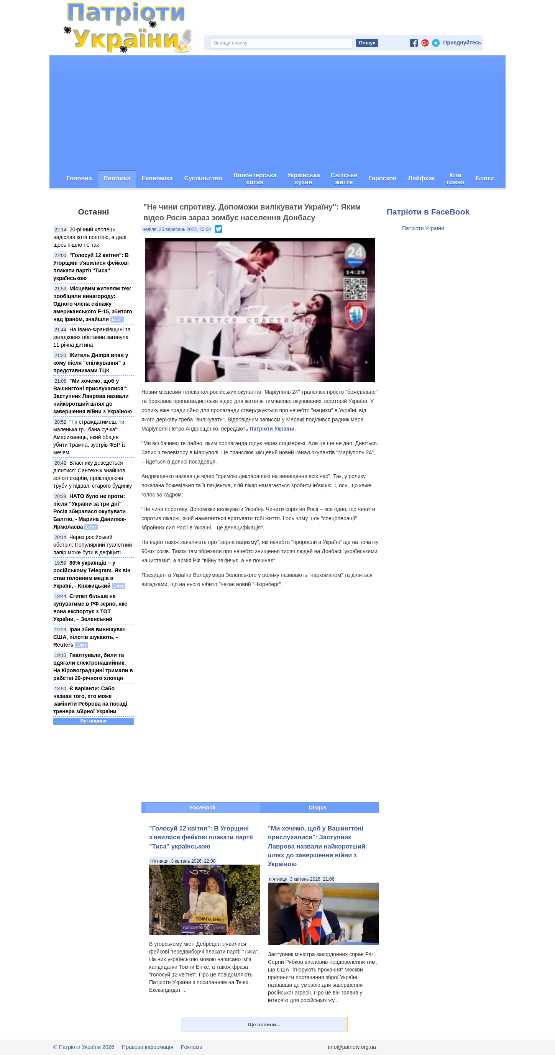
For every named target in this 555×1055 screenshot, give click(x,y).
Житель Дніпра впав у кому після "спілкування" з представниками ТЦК (90, 363)
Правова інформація (147, 1047)
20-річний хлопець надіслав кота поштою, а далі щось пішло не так (89, 237)
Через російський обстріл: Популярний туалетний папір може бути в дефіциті (92, 544)
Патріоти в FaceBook (428, 211)
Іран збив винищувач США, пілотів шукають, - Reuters (89, 637)
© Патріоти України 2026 (83, 1047)
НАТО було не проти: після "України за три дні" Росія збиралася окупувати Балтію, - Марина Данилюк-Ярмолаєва (89, 511)
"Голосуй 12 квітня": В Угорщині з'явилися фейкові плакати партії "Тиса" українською (201, 837)
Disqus (318, 807)
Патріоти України (423, 228)
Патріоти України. (273, 429)
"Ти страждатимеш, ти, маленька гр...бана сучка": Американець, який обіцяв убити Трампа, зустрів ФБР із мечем (89, 437)
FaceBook (203, 807)
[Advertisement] (277, 112)
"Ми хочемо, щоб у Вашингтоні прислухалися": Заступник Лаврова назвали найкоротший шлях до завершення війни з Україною (92, 396)
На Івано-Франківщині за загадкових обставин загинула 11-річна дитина (92, 337)
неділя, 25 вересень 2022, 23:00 (177, 229)
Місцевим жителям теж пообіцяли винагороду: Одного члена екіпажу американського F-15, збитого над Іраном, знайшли (92, 303)
